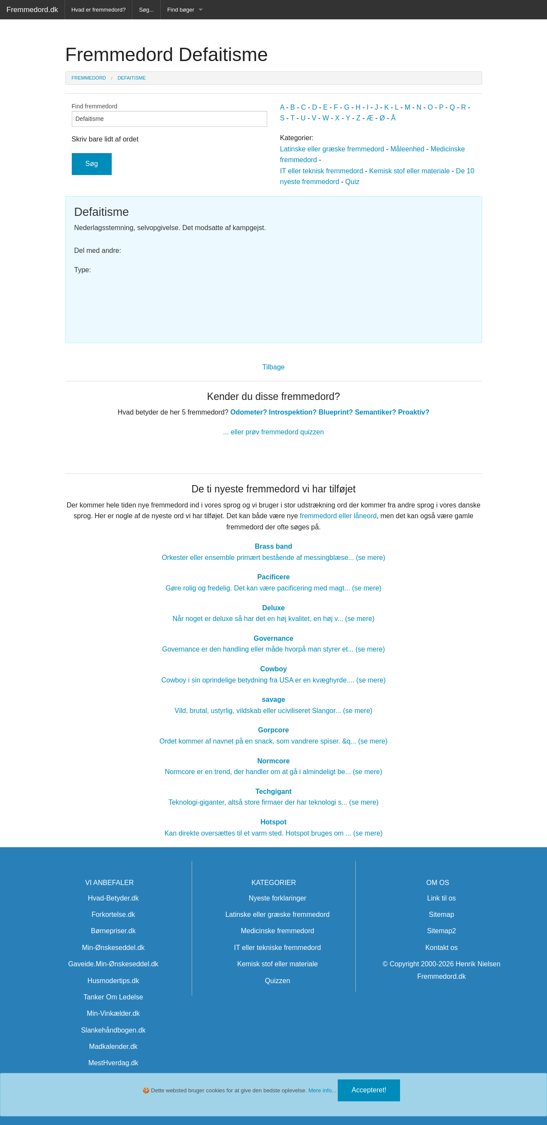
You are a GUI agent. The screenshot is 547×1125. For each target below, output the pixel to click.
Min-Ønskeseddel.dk (113, 947)
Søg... (146, 9)
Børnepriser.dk (113, 930)
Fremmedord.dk (32, 10)
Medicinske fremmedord (277, 930)
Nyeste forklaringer (277, 898)
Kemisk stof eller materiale (409, 171)
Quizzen (277, 980)
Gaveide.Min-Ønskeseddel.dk (113, 964)
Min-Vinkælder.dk (113, 1013)
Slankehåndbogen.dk (113, 1030)
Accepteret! (368, 1090)
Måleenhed (407, 149)
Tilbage (274, 367)
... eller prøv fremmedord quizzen (273, 432)
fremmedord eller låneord (338, 515)
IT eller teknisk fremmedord (322, 171)
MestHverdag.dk (113, 1063)
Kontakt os (441, 947)
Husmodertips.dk (113, 980)
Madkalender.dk (113, 1046)
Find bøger (180, 9)
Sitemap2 (441, 930)
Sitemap (441, 914)
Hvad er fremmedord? (98, 9)
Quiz (352, 181)
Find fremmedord (169, 115)
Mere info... (322, 1090)
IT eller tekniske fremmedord (277, 947)
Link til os (441, 898)
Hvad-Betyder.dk (113, 898)
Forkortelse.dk (113, 914)
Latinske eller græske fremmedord (332, 149)
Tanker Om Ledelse (113, 997)
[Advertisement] (376, 265)
